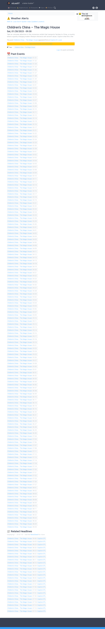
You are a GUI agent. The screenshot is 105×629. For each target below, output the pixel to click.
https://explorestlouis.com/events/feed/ (40, 44)
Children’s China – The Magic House (25, 40)
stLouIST (13, 3)
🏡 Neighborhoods (22, 8)
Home (10, 13)
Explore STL (42, 533)
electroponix (23, 626)
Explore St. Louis (57, 40)
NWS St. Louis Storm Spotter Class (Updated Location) (26, 22)
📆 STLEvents (12, 8)
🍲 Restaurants (33, 8)
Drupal (86, 625)
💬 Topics (42, 8)
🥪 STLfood (49, 8)
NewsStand (34, 529)
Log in (59, 50)
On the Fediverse (52, 625)
